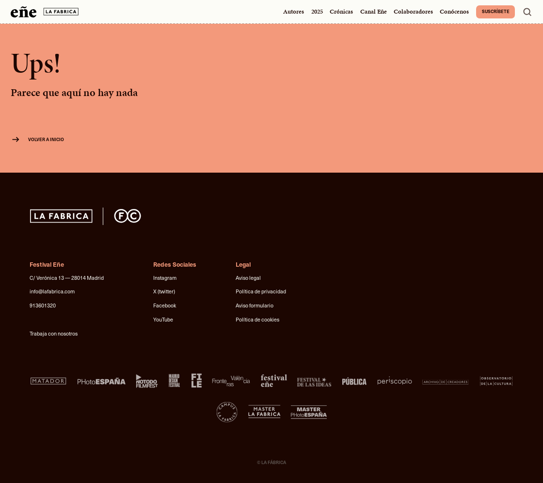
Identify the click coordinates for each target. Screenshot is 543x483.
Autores (293, 11)
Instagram (164, 277)
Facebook (164, 305)
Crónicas (341, 11)
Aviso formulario (254, 305)
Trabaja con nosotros (54, 333)
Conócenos (454, 11)
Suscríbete (496, 11)
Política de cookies (257, 319)
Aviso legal (248, 277)
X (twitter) (164, 291)
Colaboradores (413, 11)
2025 (317, 11)
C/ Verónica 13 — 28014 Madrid (67, 277)
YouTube (163, 319)
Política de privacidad (261, 291)
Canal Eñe (373, 11)
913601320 (43, 305)
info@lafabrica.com (52, 291)
